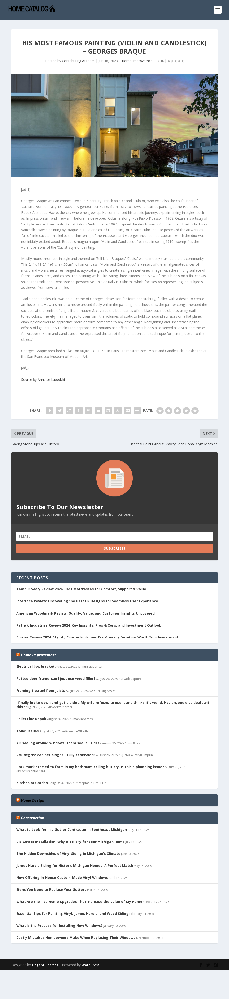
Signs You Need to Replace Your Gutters (51, 889)
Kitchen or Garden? (33, 782)
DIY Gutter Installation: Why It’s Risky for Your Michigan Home (70, 841)
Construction (32, 818)
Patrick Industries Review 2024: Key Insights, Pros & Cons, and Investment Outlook (88, 625)
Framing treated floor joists (40, 690)
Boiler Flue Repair (31, 718)
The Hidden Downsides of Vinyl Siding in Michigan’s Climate (68, 853)
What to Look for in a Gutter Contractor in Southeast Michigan (71, 829)
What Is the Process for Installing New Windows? (59, 925)
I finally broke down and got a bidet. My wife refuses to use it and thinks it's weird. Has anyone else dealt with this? (113, 704)
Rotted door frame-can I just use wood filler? (55, 678)
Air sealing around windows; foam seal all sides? (58, 743)
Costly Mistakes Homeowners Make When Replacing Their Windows (75, 937)
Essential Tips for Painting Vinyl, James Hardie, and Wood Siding (72, 913)
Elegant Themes (45, 965)
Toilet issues (27, 731)
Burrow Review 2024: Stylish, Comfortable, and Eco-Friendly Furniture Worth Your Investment (97, 637)
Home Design (32, 800)
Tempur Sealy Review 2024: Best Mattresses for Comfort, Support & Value (81, 589)
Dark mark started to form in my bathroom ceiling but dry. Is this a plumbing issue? (90, 766)
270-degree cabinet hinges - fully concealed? (55, 755)
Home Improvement (138, 61)
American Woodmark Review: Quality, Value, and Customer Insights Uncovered (85, 613)
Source (26, 379)
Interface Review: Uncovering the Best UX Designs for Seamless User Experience (87, 601)
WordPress (90, 965)
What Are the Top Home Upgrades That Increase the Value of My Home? (80, 901)
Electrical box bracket (35, 666)
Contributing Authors (78, 61)
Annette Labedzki (51, 379)
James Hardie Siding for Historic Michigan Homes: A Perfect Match (74, 865)
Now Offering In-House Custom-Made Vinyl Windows (62, 877)
